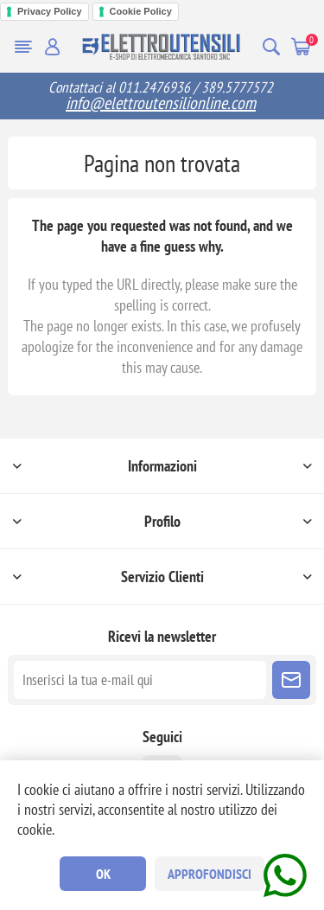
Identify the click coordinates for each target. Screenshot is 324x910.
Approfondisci (209, 873)
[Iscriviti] (139, 680)
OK (103, 873)
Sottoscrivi (291, 680)
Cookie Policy (141, 11)
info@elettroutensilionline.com (161, 103)
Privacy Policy (49, 11)
